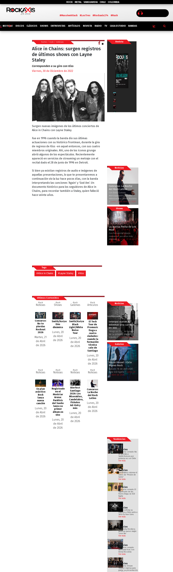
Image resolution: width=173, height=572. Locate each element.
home (44, 42)
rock (51, 42)
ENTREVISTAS (58, 25)
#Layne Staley (65, 273)
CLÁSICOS (32, 25)
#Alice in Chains (44, 273)
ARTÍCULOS (74, 25)
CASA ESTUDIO (118, 25)
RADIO (98, 25)
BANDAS (132, 25)
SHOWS (44, 25)
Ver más (122, 460)
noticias (60, 42)
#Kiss (81, 273)
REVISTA (87, 25)
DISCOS (20, 25)
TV (105, 25)
